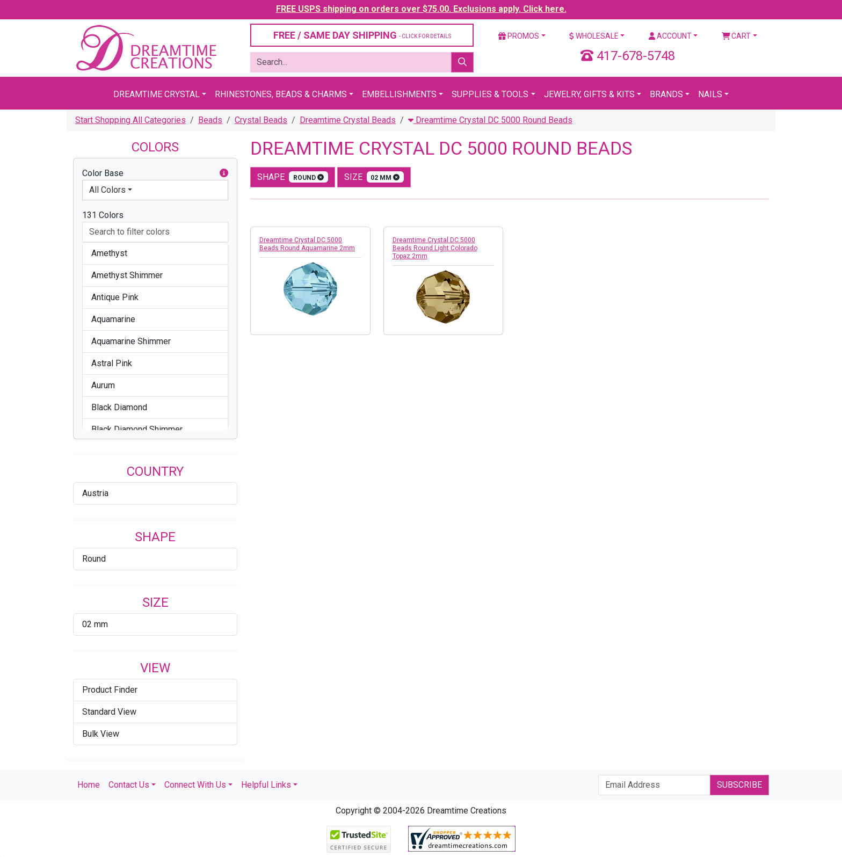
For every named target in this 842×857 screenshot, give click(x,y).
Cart (736, 36)
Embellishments (399, 94)
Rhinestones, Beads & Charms (281, 94)
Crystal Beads (261, 120)
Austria (95, 493)
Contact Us (128, 785)
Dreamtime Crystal (156, 94)
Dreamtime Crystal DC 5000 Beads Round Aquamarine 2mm (307, 244)
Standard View (109, 712)
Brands (666, 94)
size (374, 177)
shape (292, 177)
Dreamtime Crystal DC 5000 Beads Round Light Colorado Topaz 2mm (435, 248)
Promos (518, 36)
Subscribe (739, 785)
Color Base (155, 173)
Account (670, 36)
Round (94, 559)
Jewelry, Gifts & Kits (589, 94)
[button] (224, 173)
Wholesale (594, 36)
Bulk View (100, 734)
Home (88, 785)
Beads (210, 120)
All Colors (107, 190)
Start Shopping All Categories (130, 120)
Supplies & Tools (490, 94)
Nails (710, 94)
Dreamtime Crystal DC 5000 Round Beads (490, 120)
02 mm (95, 624)
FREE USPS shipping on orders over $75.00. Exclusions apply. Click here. (421, 9)
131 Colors (103, 215)
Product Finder (109, 690)
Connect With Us (195, 785)
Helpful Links (266, 785)
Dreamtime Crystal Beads (348, 120)
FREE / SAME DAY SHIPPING (362, 35)
